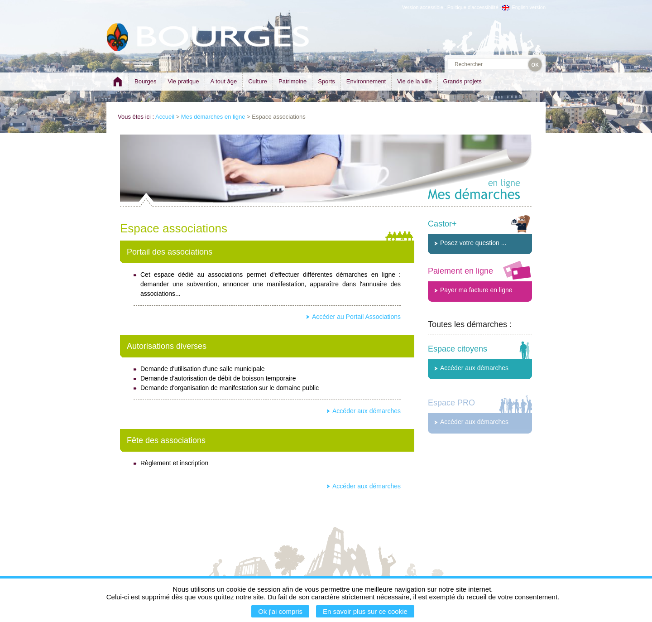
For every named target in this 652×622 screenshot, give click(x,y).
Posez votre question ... (473, 242)
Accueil (164, 116)
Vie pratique (183, 81)
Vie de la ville (414, 81)
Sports (326, 81)
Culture (257, 81)
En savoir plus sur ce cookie (365, 611)
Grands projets (462, 81)
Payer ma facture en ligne (476, 290)
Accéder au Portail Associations (356, 316)
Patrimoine (292, 81)
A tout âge (224, 81)
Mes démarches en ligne (213, 116)
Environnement (366, 81)
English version (524, 7)
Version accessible (422, 7)
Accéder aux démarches (366, 411)
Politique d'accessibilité (473, 7)
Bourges (145, 81)
